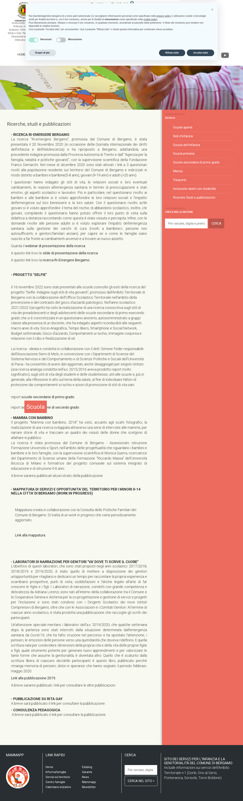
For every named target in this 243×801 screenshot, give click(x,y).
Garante (199, 54)
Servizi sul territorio (62, 54)
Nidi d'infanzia (183, 136)
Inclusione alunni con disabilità (194, 189)
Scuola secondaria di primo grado (196, 162)
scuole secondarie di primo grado (47, 397)
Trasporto (179, 180)
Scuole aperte (182, 127)
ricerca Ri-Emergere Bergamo (66, 260)
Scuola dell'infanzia (186, 145)
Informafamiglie (123, 54)
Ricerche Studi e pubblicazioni (194, 197)
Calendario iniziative (156, 54)
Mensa (178, 171)
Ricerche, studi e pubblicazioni (39, 124)
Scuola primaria (183, 153)
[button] (212, 747)
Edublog (182, 54)
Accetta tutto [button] (200, 790)
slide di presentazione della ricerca (70, 253)
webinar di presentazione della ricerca (55, 246)
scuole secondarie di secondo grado (50, 407)
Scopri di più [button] (42, 790)
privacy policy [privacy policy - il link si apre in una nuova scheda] (163, 753)
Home (21, 54)
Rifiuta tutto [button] (172, 790)
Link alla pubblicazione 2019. (33, 678)
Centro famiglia (94, 54)
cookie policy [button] (150, 757)
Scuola (35, 54)
